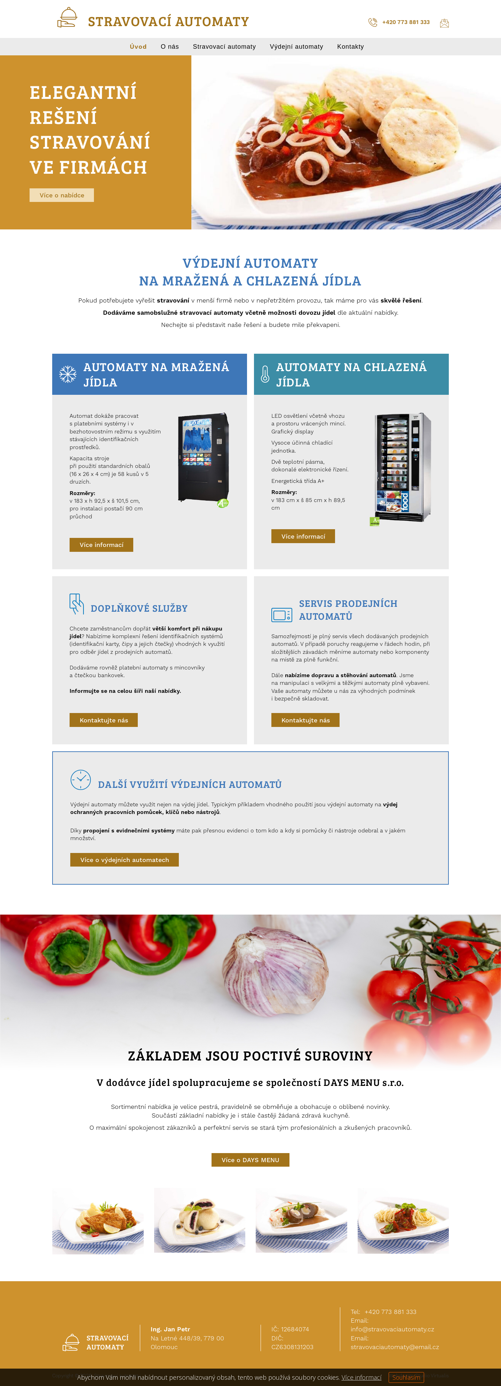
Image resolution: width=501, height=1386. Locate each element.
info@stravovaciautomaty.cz (392, 1329)
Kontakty (350, 47)
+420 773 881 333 (399, 22)
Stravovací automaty (224, 47)
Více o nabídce (62, 195)
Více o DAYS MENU (250, 1160)
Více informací (102, 545)
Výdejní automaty (296, 47)
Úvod (138, 46)
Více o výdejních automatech (124, 860)
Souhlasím (406, 1377)
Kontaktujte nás (104, 720)
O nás (170, 47)
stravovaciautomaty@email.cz (395, 1346)
